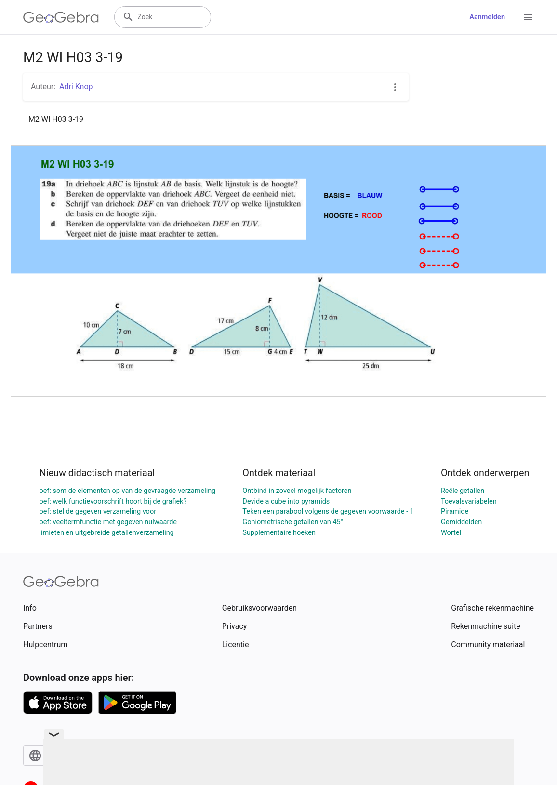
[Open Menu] (528, 17)
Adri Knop (76, 86)
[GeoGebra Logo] (61, 17)
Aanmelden (487, 17)
